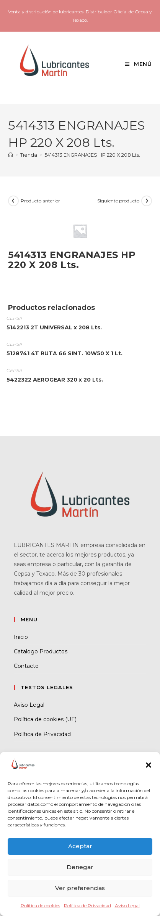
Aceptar (80, 846)
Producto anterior (40, 201)
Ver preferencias (80, 888)
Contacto (26, 666)
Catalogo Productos (40, 651)
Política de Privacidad (87, 905)
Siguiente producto (118, 201)
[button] (148, 765)
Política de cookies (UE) (45, 719)
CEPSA (14, 318)
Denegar (80, 867)
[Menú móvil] (135, 64)
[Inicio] (10, 155)
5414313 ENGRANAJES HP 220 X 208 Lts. (92, 155)
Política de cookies (40, 905)
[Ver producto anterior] (13, 201)
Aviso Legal (127, 905)
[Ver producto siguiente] (146, 201)
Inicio (21, 637)
